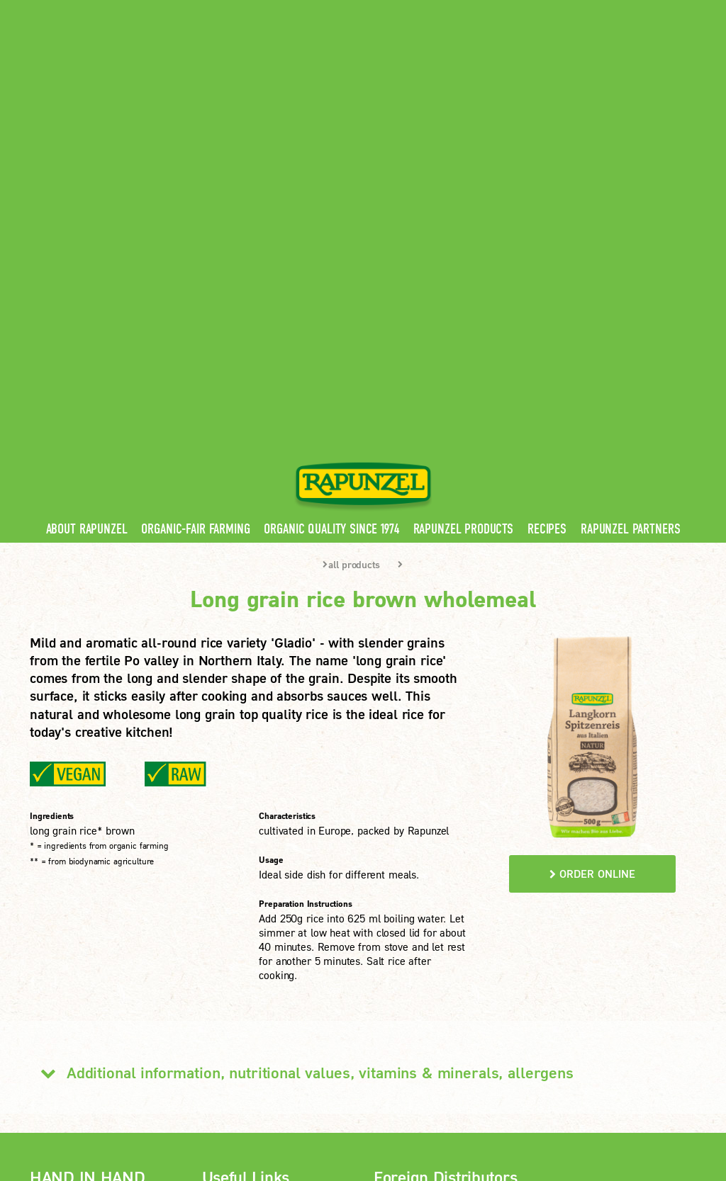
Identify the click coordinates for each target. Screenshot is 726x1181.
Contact (576, 10)
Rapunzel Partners (630, 226)
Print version (72, 1107)
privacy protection (276, 1090)
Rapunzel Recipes (247, 950)
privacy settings (373, 1090)
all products (351, 262)
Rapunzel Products (463, 226)
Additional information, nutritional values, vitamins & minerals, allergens (302, 770)
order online (592, 571)
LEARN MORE (83, 1018)
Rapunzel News (242, 908)
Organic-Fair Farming (195, 226)
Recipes (546, 226)
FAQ (216, 972)
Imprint (199, 1090)
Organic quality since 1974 (331, 226)
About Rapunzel (87, 226)
